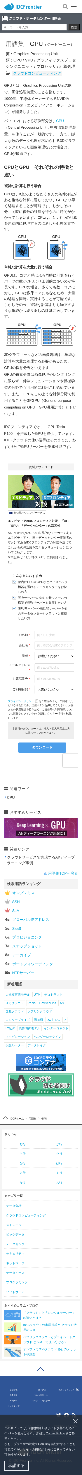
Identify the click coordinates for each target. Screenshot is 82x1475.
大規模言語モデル (17, 994)
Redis (32, 1003)
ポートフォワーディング (29, 964)
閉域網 (38, 1020)
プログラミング (17, 1282)
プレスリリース (41, 1395)
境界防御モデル (29, 1028)
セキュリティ (15, 1253)
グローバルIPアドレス (27, 919)
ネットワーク (15, 1263)
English (13, 1401)
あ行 (22, 1144)
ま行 (22, 1172)
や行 (59, 1172)
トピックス (41, 1390)
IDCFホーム (17, 1118)
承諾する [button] (16, 1465)
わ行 (59, 1182)
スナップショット (23, 946)
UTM (37, 994)
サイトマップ (13, 1406)
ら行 (22, 1182)
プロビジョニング (23, 937)
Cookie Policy (55, 1433)
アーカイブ (18, 955)
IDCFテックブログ (68, 1390)
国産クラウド (14, 1011)
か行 (59, 1144)
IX (65, 1020)
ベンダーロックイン (47, 1036)
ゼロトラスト (53, 994)
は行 (59, 1163)
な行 (22, 1163)
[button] (33, 1455)
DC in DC (53, 1020)
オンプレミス (20, 892)
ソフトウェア (15, 1292)
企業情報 (13, 1390)
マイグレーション (17, 1036)
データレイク (37, 1045)
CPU (60, 121)
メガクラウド (14, 1003)
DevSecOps (47, 1003)
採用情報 (13, 1395)
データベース (15, 1272)
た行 (59, 1153)
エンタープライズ (17, 1020)
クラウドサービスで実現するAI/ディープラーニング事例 (41, 860)
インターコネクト (56, 1028)
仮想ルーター (14, 1045)
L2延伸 (10, 1028)
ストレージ (13, 1225)
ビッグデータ (15, 1234)
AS (62, 1003)
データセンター (17, 1244)
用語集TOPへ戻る (63, 873)
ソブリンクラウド (40, 1011)
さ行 (22, 1153)
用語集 (33, 1118)
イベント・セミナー (41, 1401)
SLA (12, 910)
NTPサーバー (20, 972)
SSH (12, 901)
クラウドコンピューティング (37, 73)
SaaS (13, 928)
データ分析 (13, 1206)
